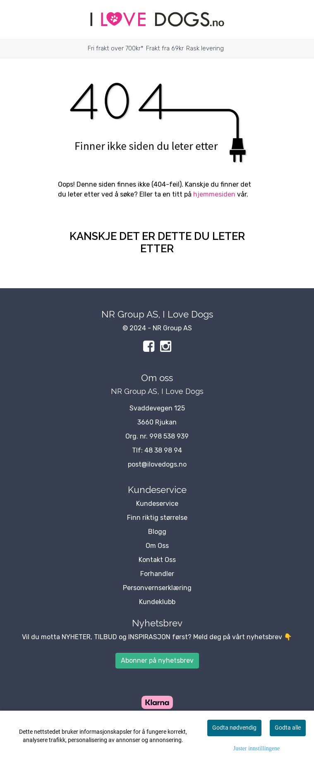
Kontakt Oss (157, 560)
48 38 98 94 (163, 450)
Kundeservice (157, 503)
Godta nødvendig (234, 727)
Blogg (157, 532)
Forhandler (157, 574)
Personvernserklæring (157, 588)
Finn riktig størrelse (157, 518)
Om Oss (157, 546)
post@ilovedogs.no (157, 464)
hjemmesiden (214, 194)
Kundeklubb (157, 602)
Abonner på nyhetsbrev (157, 660)
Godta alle (288, 727)
